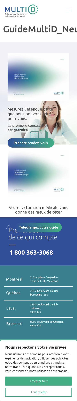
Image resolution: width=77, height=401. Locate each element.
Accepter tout (39, 381)
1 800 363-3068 (31, 252)
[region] (38, 370)
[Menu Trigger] (71, 9)
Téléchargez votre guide (38, 227)
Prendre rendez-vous (31, 143)
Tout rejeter (39, 392)
